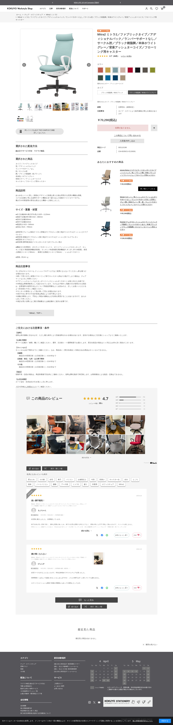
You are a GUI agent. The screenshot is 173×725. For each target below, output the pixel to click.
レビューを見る (126, 56)
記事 (51, 8)
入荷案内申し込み (127, 141)
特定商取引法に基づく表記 (29, 711)
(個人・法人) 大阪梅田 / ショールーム (66, 666)
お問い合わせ (58, 688)
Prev (24, 65)
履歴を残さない (151, 644)
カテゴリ (43, 8)
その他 (22, 671)
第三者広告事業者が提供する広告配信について (35, 713)
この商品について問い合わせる (127, 135)
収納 (21, 669)
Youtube (99, 702)
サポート (85, 8)
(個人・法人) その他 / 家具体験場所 (65, 669)
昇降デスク (24, 666)
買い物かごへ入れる (147, 189)
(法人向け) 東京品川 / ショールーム (65, 671)
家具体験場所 (61, 8)
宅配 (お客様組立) (26, 686)
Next (89, 65)
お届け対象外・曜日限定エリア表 (31, 693)
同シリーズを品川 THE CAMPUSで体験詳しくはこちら (40, 131)
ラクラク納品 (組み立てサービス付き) (32, 683)
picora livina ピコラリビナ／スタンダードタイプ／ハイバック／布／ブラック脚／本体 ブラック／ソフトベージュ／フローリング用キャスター (138, 172)
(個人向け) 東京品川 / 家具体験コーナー (67, 664)
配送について (74, 8)
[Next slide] (120, 2)
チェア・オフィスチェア (28, 664)
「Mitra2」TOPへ (35, 313)
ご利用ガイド (31, 387)
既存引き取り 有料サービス (29, 688)
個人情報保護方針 (26, 708)
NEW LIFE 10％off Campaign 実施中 (86, 2)
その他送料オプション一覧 (29, 691)
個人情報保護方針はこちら (143, 721)
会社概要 (23, 706)
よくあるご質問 (59, 686)
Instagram (89, 702)
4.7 (105, 398)
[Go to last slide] (52, 2)
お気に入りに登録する (154, 128)
